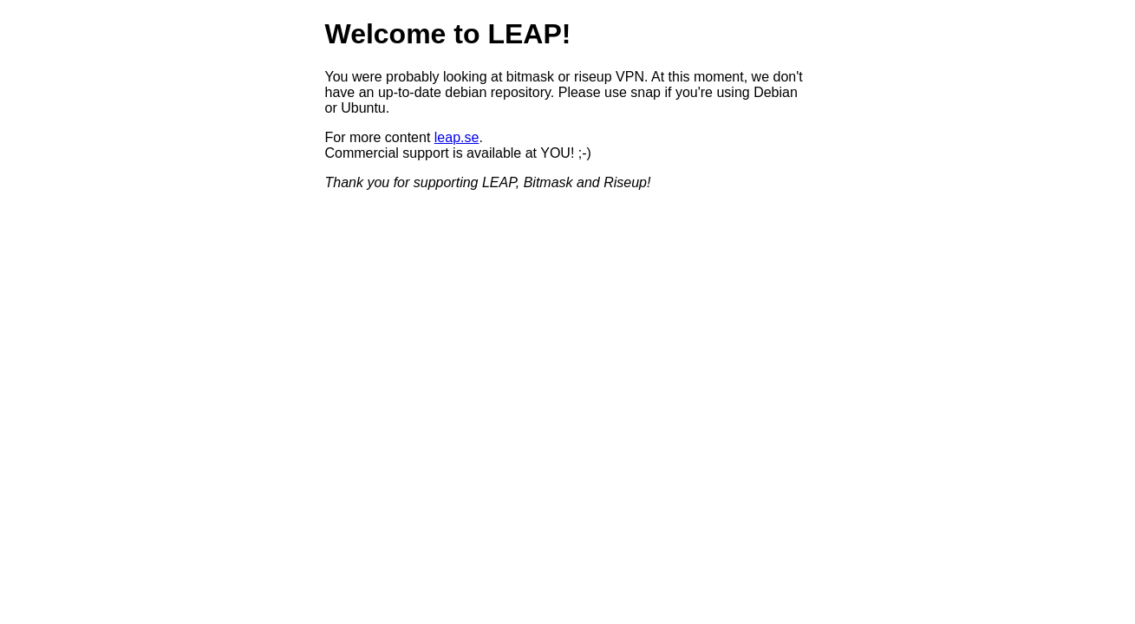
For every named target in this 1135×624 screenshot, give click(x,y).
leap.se (456, 137)
